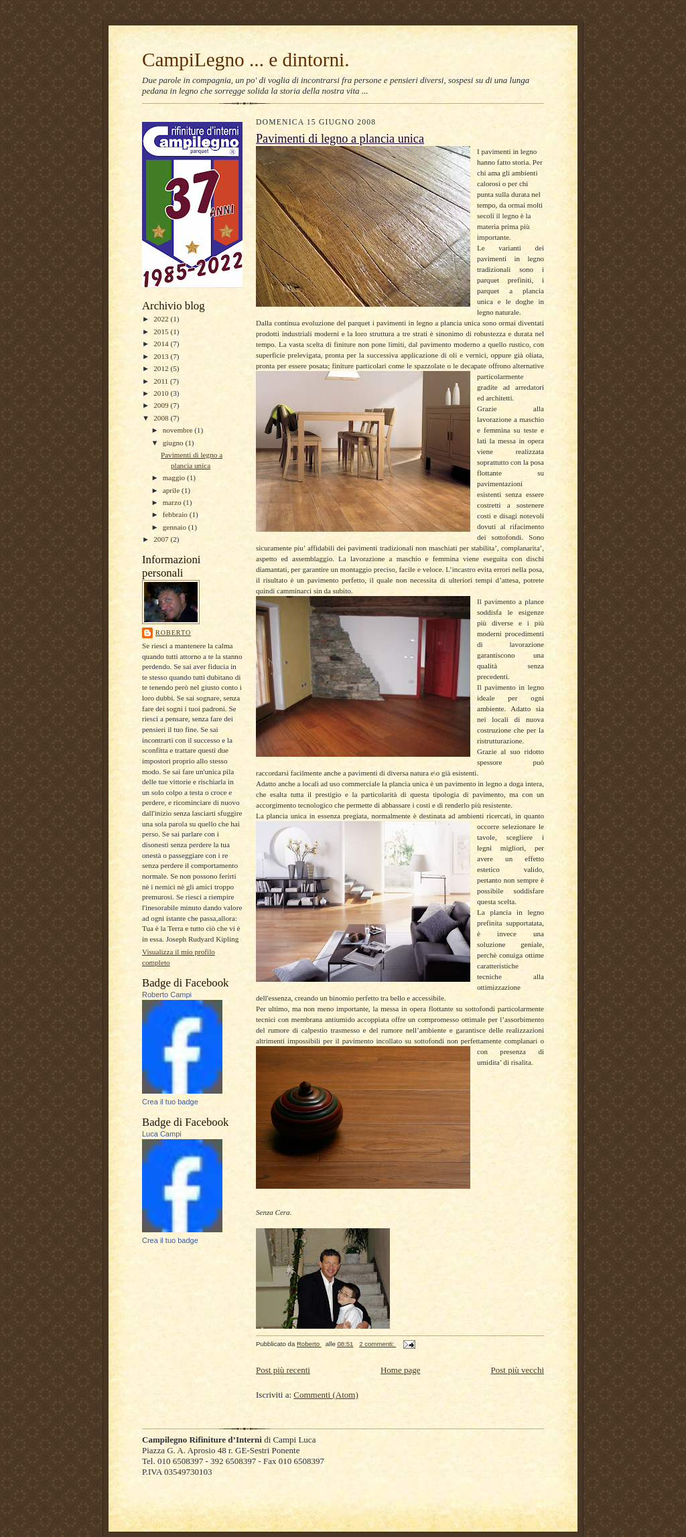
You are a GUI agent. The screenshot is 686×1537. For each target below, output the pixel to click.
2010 (161, 393)
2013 (161, 356)
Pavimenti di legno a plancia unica (340, 138)
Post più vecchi (517, 1370)
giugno (174, 443)
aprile (172, 490)
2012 (161, 368)
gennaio (175, 527)
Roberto (173, 632)
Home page (401, 1370)
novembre (178, 430)
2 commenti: (377, 1343)
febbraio (176, 514)
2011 (161, 381)
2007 (161, 539)
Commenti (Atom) (325, 1395)
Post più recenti (283, 1370)
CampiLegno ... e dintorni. (246, 59)
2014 (161, 344)
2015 (161, 331)
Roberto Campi (167, 995)
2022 (161, 319)
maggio (175, 477)
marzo (173, 502)
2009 (161, 405)
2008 (161, 418)
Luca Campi (162, 1134)
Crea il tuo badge (170, 1102)
